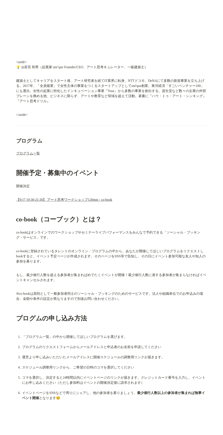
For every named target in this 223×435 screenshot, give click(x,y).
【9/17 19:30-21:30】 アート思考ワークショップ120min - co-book (64, 199)
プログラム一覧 (28, 153)
